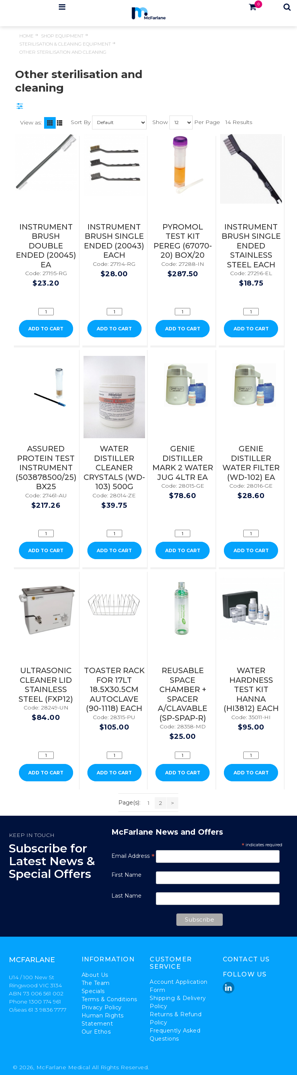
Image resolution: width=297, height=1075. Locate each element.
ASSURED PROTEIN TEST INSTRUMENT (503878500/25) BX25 (46, 467)
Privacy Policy (102, 1007)
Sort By (80, 121)
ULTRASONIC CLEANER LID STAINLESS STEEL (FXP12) (46, 685)
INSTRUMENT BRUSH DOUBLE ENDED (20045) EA (46, 245)
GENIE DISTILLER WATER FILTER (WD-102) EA (251, 463)
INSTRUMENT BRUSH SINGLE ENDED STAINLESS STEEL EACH (251, 245)
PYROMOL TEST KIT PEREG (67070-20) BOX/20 (183, 241)
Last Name (126, 895)
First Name (126, 874)
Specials (93, 991)
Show (160, 121)
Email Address (133, 856)
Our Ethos (96, 1031)
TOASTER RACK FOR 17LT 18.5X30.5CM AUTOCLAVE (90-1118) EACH (114, 689)
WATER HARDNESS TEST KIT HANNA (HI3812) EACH (251, 689)
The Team (96, 983)
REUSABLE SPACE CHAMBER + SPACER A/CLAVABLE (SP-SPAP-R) (182, 694)
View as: (31, 122)
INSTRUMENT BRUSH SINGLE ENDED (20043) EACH (114, 241)
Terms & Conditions (109, 999)
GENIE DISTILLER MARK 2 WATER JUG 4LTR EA (182, 463)
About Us (95, 974)
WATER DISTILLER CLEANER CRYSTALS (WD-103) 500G (114, 467)
